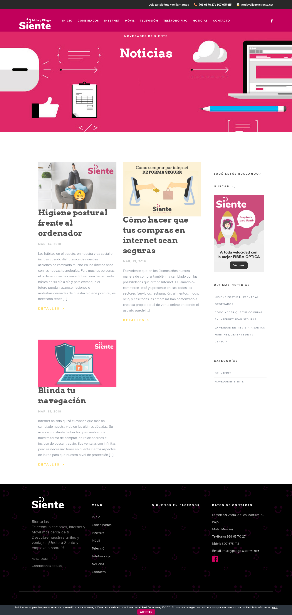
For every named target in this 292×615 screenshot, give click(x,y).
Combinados (88, 20)
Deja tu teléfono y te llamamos (169, 4)
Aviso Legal (40, 558)
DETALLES (47, 308)
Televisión (149, 20)
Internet (112, 20)
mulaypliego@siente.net (257, 4)
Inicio (67, 20)
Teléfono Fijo (175, 20)
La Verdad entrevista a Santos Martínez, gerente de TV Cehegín (241, 334)
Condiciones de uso (47, 566)
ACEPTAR (146, 611)
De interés (224, 373)
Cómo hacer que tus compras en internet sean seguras (154, 235)
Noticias (200, 20)
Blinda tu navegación (60, 395)
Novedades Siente (230, 381)
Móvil (130, 20)
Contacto (221, 20)
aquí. (275, 607)
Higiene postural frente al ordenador (71, 223)
